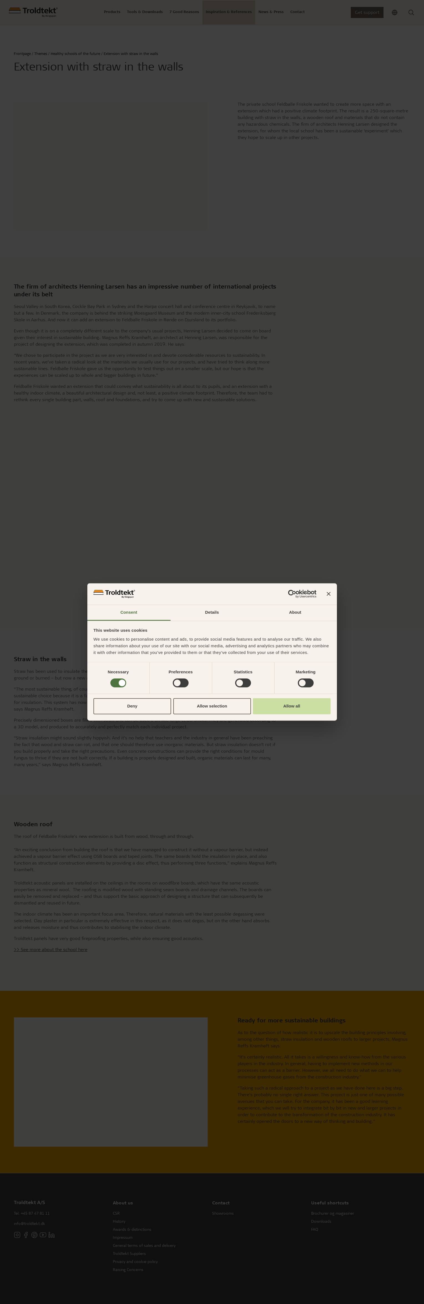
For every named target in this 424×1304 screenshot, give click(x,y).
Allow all (291, 706)
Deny (132, 706)
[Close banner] (329, 594)
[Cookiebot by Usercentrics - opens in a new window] (292, 594)
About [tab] (295, 612)
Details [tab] (212, 612)
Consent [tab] (128, 612)
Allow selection (212, 706)
